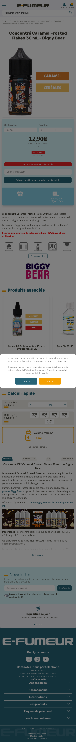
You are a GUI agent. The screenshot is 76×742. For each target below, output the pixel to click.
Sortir (50, 381)
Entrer (26, 381)
